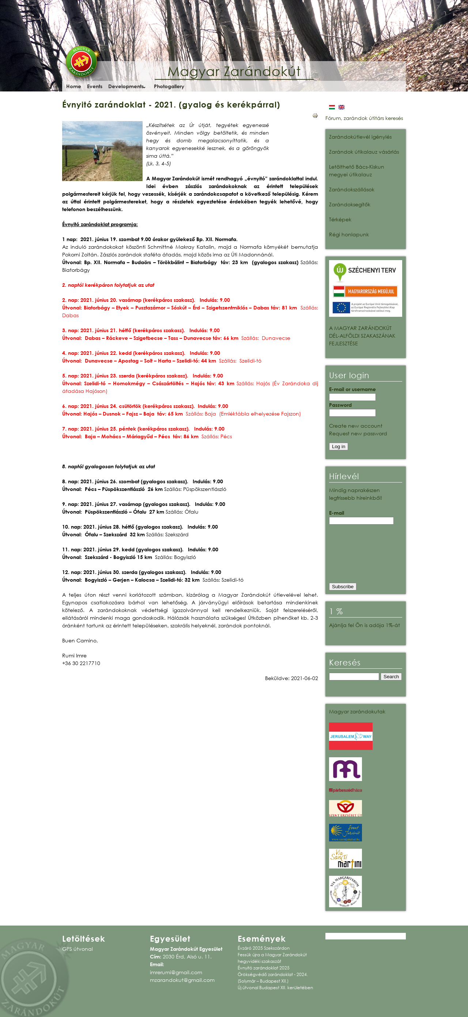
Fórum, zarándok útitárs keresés (364, 118)
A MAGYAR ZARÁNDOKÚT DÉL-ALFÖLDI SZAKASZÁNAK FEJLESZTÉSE (362, 335)
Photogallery (169, 86)
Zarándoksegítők (349, 204)
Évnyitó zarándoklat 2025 (264, 968)
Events (94, 86)
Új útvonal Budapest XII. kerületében (275, 987)
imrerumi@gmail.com (176, 972)
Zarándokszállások (351, 189)
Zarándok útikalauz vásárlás (364, 151)
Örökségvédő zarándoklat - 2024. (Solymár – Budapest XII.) (273, 977)
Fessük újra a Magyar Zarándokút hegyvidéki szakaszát (272, 958)
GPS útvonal (77, 948)
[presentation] (359, 556)
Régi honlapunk (349, 234)
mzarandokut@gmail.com (182, 979)
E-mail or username (352, 389)
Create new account (355, 425)
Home (73, 86)
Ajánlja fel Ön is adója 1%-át (364, 625)
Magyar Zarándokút (234, 71)
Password (340, 405)
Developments (126, 86)
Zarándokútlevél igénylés (360, 136)
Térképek (340, 219)
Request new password (358, 433)
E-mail (336, 513)
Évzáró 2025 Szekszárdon (264, 948)
